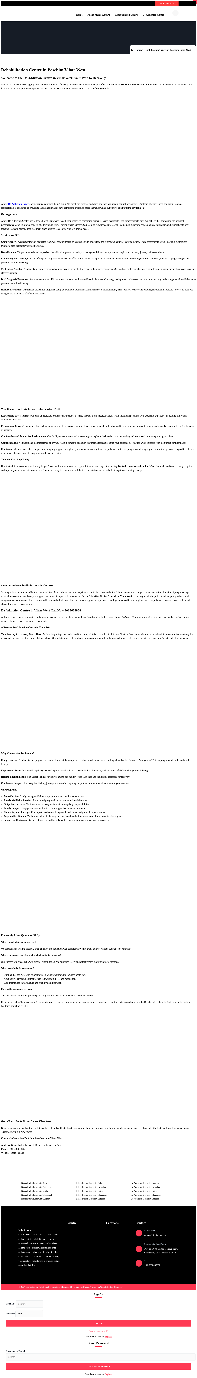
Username (10, 1304)
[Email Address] (139, 1233)
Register (108, 1336)
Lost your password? (98, 1331)
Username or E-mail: (16, 1351)
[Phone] (139, 1263)
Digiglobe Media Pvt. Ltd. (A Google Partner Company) (98, 1287)
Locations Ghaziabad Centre (155, 1244)
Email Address (150, 1230)
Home (138, 50)
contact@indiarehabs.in (155, 1235)
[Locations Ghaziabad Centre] (139, 1249)
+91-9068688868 (152, 1265)
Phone (147, 1260)
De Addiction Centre (19, 203)
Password (10, 1313)
